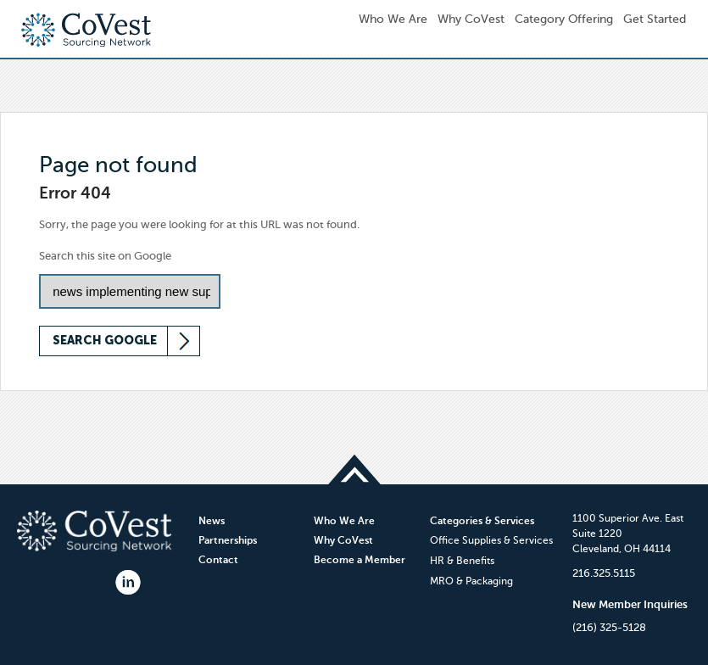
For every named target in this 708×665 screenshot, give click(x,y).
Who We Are (344, 521)
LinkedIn (128, 582)
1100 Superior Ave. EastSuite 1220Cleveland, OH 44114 (627, 533)
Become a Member (359, 560)
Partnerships (227, 540)
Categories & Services (482, 521)
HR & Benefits (462, 561)
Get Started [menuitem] (654, 19)
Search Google (105, 340)
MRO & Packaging (471, 581)
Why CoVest (343, 540)
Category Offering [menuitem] (564, 19)
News (211, 521)
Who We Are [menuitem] (393, 19)
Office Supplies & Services (491, 540)
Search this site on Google (105, 255)
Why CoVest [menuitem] (471, 19)
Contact (218, 560)
